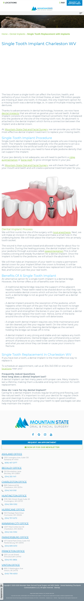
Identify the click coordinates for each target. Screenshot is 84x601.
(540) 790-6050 (11, 578)
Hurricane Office (13, 514)
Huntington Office (14, 500)
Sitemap (57, 587)
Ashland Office (12, 458)
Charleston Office (14, 486)
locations (7, 368)
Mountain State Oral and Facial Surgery (26, 129)
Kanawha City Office (15, 527)
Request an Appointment (42, 442)
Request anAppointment (74, 3)
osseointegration (54, 251)
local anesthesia (62, 232)
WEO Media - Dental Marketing (61, 585)
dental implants (10, 113)
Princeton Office (13, 555)
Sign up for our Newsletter (42, 447)
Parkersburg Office (15, 541)
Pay (62, 3)
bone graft (26, 160)
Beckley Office (12, 472)
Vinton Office (11, 569)
